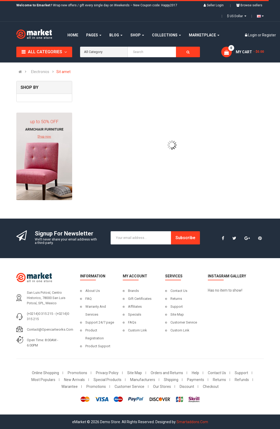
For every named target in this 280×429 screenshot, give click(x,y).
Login (253, 35)
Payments (195, 380)
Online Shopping (45, 373)
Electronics (40, 72)
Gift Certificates (139, 299)
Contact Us (178, 291)
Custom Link (137, 330)
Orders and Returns (167, 373)
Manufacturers (142, 380)
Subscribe (185, 237)
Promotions (77, 373)
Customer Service (183, 322)
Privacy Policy (107, 373)
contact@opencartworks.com (50, 329)
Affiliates (135, 307)
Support (176, 307)
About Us (92, 291)
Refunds (242, 380)
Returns (176, 299)
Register (269, 35)
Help (195, 373)
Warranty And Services (95, 310)
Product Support (97, 346)
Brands (133, 291)
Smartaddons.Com (192, 422)
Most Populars (43, 380)
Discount (187, 386)
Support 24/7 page (99, 322)
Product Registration (94, 334)
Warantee (69, 386)
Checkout (211, 386)
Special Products (107, 380)
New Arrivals (74, 380)
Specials (134, 314)
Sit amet (63, 72)
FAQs (132, 322)
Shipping (171, 380)
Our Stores (162, 386)
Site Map (177, 314)
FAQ (88, 299)
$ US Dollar (236, 16)
